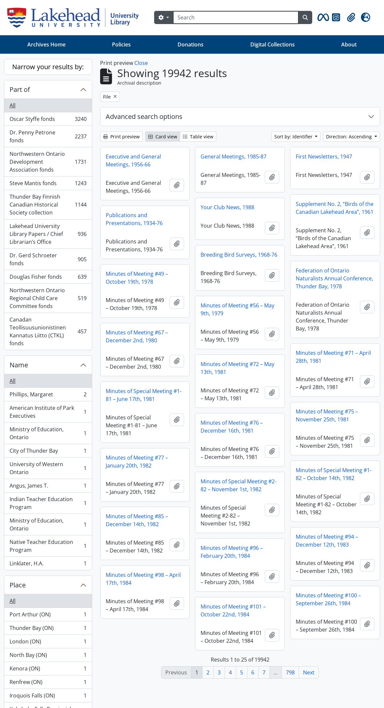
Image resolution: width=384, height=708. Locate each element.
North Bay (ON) (48, 656)
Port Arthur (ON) (48, 615)
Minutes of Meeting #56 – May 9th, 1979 (237, 309)
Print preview (121, 136)
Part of (20, 89)
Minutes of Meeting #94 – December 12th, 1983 (327, 540)
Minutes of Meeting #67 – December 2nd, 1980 (137, 336)
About (349, 44)
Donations (191, 44)
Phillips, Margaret (48, 395)
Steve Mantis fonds (48, 184)
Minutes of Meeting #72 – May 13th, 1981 (237, 368)
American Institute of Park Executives (48, 411)
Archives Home (46, 44)
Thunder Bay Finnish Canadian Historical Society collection (48, 204)
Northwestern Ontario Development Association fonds (48, 161)
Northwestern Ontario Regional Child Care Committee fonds (48, 298)
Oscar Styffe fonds (48, 120)
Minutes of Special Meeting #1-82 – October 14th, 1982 (333, 474)
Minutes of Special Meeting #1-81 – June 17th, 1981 (143, 395)
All (12, 105)
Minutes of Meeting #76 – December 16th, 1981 (232, 426)
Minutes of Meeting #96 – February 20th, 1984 (232, 551)
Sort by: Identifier (294, 136)
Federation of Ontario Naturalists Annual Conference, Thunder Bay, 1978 (334, 278)
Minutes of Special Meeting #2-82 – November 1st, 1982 (238, 485)
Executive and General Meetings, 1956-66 (133, 160)
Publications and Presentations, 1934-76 (134, 219)
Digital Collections (272, 44)
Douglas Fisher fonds (48, 278)
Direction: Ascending (349, 136)
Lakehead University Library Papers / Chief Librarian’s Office (48, 233)
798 (290, 672)
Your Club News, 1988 (227, 207)
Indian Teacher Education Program (48, 503)
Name (19, 364)
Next (309, 672)
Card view (162, 136)
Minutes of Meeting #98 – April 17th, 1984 (143, 578)
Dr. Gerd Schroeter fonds (48, 259)
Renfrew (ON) (48, 683)
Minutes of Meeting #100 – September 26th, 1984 (328, 599)
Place (18, 585)
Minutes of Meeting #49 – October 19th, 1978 (137, 277)
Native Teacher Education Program (48, 545)
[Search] (236, 17)
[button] (322, 17)
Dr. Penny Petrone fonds (48, 136)
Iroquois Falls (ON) (48, 697)
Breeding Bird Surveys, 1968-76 (239, 254)
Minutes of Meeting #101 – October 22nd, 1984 (233, 610)
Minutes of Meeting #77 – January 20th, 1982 (137, 461)
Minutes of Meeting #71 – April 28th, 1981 (333, 356)
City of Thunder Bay (48, 452)
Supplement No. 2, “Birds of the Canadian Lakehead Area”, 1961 (334, 207)
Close (141, 63)
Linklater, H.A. (48, 564)
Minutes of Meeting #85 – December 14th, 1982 (137, 520)
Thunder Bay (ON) (48, 629)
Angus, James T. (48, 487)
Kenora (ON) (48, 670)
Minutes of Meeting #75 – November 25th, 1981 (327, 415)
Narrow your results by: (48, 66)
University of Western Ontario (48, 468)
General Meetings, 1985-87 (233, 156)
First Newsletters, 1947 (324, 156)
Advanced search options (144, 116)
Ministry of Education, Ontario (48, 433)
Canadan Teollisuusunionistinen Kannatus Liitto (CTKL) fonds (48, 331)
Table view (198, 136)
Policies (121, 44)
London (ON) (48, 642)
